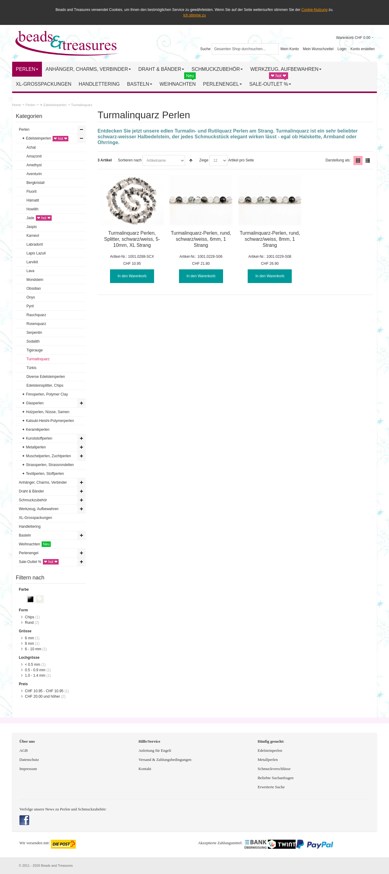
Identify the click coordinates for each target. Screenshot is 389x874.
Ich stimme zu (194, 15)
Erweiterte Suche (272, 787)
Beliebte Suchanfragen (276, 778)
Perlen (30, 105)
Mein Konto (290, 49)
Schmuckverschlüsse (274, 768)
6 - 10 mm (33, 649)
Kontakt (145, 768)
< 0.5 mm (32, 664)
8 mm (29, 643)
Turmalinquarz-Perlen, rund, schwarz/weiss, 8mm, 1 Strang (270, 239)
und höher (43, 696)
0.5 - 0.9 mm (35, 670)
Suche (205, 49)
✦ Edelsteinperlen (53, 105)
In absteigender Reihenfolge (190, 160)
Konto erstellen (362, 49)
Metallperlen (268, 759)
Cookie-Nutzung (314, 10)
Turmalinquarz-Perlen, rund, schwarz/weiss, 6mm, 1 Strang (201, 239)
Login (342, 49)
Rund (29, 622)
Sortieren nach (130, 160)
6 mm (29, 638)
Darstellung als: (338, 160)
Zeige (203, 160)
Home (16, 105)
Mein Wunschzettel (318, 49)
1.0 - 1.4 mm (35, 675)
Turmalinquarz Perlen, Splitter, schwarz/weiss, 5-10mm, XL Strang (132, 239)
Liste (367, 160)
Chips (29, 617)
